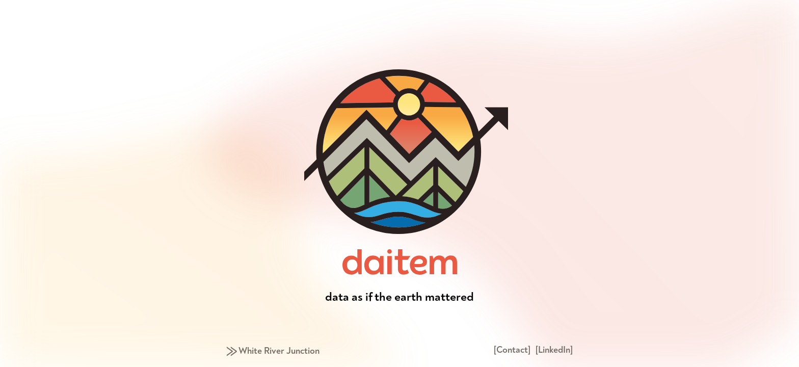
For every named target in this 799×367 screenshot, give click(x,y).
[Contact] (512, 350)
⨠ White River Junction (272, 351)
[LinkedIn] (554, 350)
